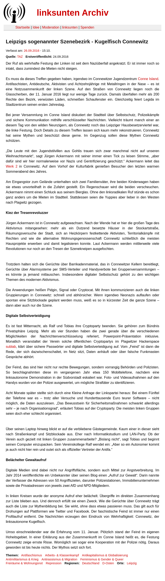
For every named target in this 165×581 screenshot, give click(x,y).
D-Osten (108, 563)
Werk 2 (11, 166)
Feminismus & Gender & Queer (102, 559)
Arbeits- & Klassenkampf (62, 555)
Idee (36, 27)
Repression (53, 563)
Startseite (22, 27)
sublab (11, 346)
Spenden (87, 27)
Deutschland (90, 563)
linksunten (70, 27)
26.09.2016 (31, 50)
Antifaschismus (31, 555)
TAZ (20, 56)
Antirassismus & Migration (59, 559)
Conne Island (148, 79)
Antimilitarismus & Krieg (22, 559)
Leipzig (132, 563)
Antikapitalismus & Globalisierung (105, 555)
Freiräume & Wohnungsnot (24, 563)
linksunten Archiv (72, 12)
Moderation (50, 27)
